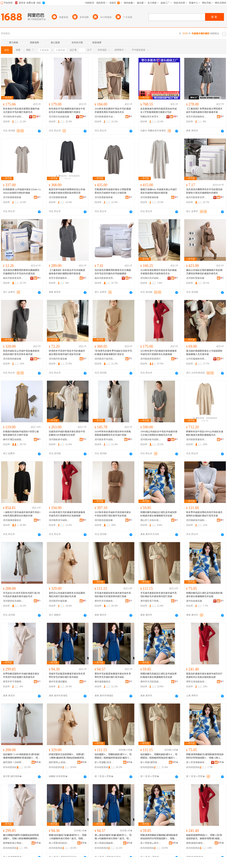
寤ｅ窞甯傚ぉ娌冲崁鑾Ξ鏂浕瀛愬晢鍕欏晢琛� (150, 843)
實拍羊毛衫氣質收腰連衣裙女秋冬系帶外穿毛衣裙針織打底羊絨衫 (113, 675)
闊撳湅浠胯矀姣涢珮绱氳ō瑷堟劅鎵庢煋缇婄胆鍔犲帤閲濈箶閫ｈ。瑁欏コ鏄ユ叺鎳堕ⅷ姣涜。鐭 (159, 837)
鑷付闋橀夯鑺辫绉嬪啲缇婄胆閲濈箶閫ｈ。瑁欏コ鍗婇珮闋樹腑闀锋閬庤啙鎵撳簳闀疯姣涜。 (21, 837)
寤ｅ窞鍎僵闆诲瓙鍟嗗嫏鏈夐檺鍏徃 (150, 762)
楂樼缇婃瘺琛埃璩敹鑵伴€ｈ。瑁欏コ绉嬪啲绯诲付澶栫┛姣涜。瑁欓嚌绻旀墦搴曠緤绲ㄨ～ (67, 837)
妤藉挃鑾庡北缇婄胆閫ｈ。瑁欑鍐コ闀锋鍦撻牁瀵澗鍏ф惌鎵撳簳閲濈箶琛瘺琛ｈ (67, 756)
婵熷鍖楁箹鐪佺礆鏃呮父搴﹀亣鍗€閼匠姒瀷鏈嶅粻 (196, 843)
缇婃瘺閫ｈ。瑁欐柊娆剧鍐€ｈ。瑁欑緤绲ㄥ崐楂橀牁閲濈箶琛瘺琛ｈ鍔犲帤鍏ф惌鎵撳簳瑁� (113, 756)
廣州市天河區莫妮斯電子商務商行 (150, 681)
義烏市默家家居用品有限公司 (196, 197)
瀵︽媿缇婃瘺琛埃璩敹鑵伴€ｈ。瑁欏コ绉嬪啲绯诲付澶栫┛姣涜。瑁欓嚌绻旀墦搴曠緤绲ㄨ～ (113, 837)
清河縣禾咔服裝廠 (58, 601)
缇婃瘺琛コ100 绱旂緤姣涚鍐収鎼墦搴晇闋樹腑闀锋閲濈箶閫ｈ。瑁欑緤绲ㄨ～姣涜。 (21, 756)
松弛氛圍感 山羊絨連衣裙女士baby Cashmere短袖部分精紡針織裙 (22, 191)
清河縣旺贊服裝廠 (195, 278)
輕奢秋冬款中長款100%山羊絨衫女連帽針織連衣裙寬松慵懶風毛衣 (204, 433)
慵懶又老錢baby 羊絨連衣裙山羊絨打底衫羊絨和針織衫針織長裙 (158, 191)
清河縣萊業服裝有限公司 (196, 439)
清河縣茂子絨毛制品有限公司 (105, 358)
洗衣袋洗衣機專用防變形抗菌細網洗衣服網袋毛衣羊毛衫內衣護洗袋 (21, 272)
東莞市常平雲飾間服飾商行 (13, 681)
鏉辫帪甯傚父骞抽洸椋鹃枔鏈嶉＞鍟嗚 (13, 843)
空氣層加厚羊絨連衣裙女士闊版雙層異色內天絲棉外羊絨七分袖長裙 (113, 191)
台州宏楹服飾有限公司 (196, 358)
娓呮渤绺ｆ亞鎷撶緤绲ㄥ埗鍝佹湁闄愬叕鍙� (13, 762)
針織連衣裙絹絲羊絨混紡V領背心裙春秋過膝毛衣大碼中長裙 (21, 433)
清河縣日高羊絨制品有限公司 (150, 278)
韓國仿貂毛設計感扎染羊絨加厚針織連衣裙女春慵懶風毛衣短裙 (204, 595)
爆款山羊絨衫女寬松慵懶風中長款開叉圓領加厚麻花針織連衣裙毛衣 (204, 272)
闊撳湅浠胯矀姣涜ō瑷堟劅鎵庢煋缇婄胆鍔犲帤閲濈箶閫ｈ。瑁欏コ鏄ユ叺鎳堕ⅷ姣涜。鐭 (205, 756)
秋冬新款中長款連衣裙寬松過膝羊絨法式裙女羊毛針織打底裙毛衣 (21, 110)
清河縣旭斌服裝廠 (12, 358)
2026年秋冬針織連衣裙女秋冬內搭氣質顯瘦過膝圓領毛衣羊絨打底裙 (113, 433)
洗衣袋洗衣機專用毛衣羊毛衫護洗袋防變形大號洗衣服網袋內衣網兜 (204, 191)
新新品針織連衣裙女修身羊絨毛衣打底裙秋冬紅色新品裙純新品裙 (204, 675)
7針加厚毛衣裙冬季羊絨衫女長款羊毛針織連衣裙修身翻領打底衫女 (113, 352)
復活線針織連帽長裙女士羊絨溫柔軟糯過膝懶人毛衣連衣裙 (204, 352)
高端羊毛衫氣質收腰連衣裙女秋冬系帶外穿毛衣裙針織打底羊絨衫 (67, 675)
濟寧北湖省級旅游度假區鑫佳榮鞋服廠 (196, 681)
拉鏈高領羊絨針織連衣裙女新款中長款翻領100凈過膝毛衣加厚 (67, 433)
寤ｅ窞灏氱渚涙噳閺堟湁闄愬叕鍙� (105, 762)
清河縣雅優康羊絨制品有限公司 (105, 116)
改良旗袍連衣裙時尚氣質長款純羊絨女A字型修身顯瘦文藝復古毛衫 (158, 110)
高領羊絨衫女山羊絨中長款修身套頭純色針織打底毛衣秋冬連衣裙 (21, 352)
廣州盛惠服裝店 (102, 681)
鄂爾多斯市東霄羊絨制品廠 (150, 116)
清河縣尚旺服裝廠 (58, 358)
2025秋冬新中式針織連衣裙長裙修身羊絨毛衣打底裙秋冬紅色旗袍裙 (158, 352)
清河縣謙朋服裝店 (12, 520)
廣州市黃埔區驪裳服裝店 (59, 681)
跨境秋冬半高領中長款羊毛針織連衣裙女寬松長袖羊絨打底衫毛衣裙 (67, 352)
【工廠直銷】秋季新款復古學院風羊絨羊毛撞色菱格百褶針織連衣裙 (204, 110)
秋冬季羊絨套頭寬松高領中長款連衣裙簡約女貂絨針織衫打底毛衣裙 (204, 514)
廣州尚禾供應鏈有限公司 (105, 601)
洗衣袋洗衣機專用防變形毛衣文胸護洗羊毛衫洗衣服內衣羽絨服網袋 (113, 272)
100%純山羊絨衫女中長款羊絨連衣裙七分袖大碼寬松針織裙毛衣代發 (158, 433)
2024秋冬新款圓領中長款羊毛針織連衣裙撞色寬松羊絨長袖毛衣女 (113, 110)
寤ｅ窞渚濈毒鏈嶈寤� (196, 762)
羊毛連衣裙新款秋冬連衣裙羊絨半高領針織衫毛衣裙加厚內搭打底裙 (113, 595)
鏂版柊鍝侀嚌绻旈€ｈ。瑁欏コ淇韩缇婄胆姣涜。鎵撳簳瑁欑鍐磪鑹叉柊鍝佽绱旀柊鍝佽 (204, 837)
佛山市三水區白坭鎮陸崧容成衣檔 (150, 520)
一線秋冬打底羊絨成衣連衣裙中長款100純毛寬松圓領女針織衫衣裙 (21, 514)
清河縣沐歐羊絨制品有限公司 (150, 439)
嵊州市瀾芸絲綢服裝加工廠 (13, 439)
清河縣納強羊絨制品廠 (196, 520)
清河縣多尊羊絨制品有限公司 (105, 439)
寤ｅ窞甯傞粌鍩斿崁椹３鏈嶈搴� (59, 843)
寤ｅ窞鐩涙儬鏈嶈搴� (105, 843)
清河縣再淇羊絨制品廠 (59, 520)
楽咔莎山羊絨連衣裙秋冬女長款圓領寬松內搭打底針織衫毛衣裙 (67, 595)
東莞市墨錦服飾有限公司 (196, 116)
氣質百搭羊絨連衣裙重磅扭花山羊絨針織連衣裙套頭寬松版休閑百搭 (67, 191)
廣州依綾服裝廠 (194, 601)
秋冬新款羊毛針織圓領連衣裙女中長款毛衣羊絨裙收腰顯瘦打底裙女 (67, 110)
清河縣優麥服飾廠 (12, 197)
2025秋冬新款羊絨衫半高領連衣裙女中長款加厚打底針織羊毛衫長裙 (113, 514)
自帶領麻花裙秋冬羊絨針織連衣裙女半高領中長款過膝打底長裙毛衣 (21, 675)
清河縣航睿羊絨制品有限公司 (59, 439)
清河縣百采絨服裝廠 (59, 116)
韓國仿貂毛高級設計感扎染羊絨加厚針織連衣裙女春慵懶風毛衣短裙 (158, 514)
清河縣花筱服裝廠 (104, 520)
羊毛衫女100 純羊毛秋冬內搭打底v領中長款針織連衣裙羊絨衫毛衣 (21, 595)
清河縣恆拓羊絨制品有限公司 (13, 601)
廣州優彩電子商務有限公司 (150, 601)
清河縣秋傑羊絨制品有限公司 (13, 116)
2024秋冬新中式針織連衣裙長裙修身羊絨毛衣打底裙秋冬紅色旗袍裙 (67, 514)
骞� (38, 762)
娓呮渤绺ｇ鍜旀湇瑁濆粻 (59, 762)
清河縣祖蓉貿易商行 (150, 358)
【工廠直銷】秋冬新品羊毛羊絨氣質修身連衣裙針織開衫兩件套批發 (67, 272)
